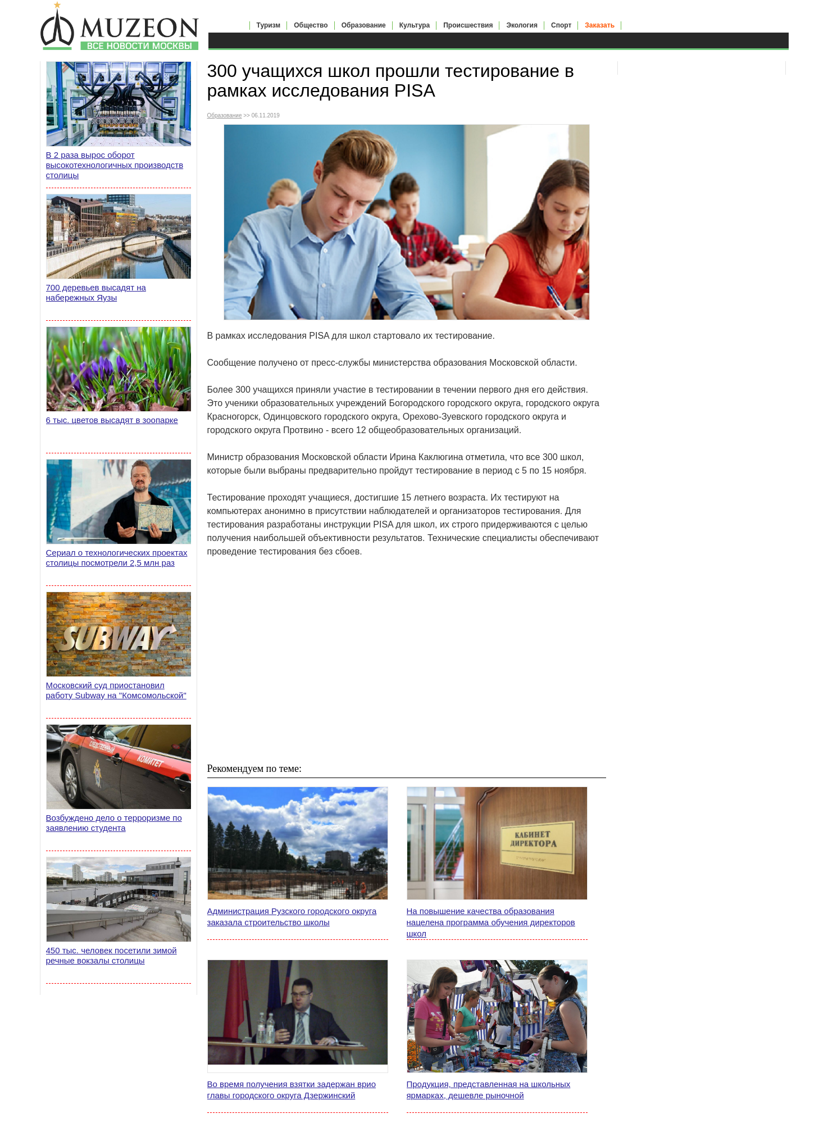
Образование (364, 25)
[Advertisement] (406, 659)
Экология (522, 25)
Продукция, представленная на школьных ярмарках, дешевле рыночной (489, 1089)
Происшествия (468, 25)
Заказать (600, 25)
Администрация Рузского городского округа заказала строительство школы (292, 916)
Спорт (561, 25)
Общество (311, 25)
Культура (414, 25)
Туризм (269, 25)
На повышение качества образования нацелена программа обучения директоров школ (491, 922)
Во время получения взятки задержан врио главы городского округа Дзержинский (291, 1089)
